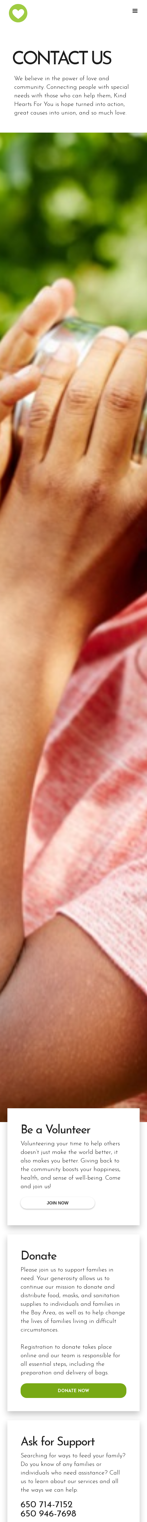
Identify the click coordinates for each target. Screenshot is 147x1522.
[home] (20, 13)
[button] (136, 11)
